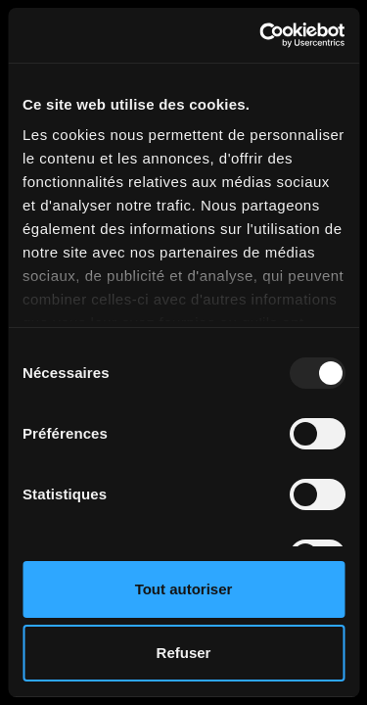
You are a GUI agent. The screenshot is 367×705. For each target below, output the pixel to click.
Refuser (184, 652)
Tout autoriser (184, 589)
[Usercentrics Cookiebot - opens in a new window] (261, 35)
